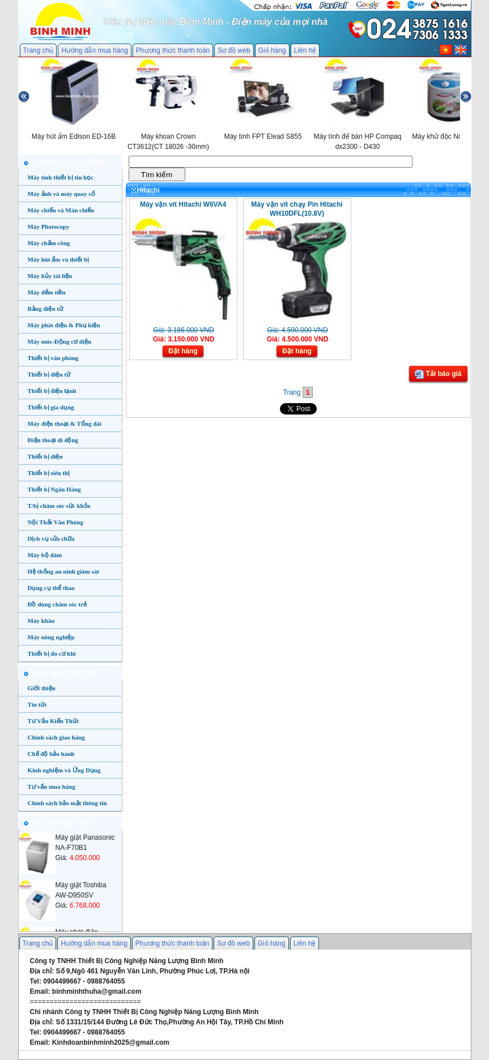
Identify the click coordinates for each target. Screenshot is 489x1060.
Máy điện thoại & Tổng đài (64, 423)
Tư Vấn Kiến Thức (53, 720)
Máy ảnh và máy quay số (61, 193)
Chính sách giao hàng (56, 737)
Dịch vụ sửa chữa (51, 538)
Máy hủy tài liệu (50, 275)
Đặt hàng (183, 351)
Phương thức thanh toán (173, 50)
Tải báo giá (438, 374)
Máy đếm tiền (47, 292)
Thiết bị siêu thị (49, 472)
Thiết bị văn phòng (53, 357)
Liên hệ (305, 50)
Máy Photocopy (49, 226)
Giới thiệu (42, 688)
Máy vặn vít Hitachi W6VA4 (183, 204)
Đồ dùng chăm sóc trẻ (57, 604)
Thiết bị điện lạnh (52, 390)
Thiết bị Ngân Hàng (54, 489)
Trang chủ (38, 50)
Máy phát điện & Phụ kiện (64, 325)
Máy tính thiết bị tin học (61, 177)
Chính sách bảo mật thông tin (67, 803)
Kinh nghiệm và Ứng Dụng (64, 770)
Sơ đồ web (234, 50)
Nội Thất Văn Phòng (56, 522)
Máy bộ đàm (45, 555)
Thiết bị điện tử (49, 374)
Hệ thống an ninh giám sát (63, 571)
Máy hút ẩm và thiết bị (59, 259)
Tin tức (38, 704)
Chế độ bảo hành (51, 753)
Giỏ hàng (272, 50)
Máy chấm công (49, 243)
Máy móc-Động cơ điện (60, 341)
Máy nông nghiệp (51, 637)
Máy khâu (41, 620)
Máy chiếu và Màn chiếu (61, 210)
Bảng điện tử (45, 308)
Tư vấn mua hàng (51, 786)
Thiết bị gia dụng (51, 407)
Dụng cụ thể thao (51, 587)
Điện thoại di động (53, 440)
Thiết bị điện (45, 456)
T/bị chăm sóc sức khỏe (59, 505)
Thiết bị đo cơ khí (52, 653)
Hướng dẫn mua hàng (94, 50)
